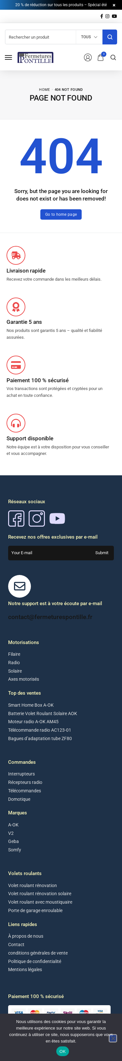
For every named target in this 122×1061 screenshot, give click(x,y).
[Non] (113, 1038)
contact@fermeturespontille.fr (50, 617)
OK (63, 1051)
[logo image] (35, 57)
